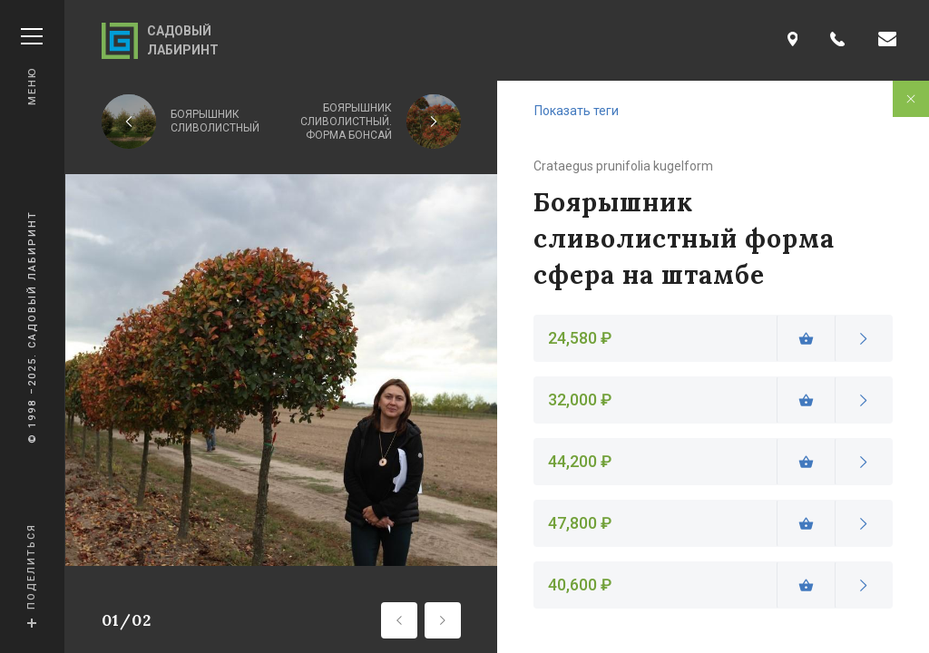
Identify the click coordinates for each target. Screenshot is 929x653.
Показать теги (576, 110)
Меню (32, 66)
